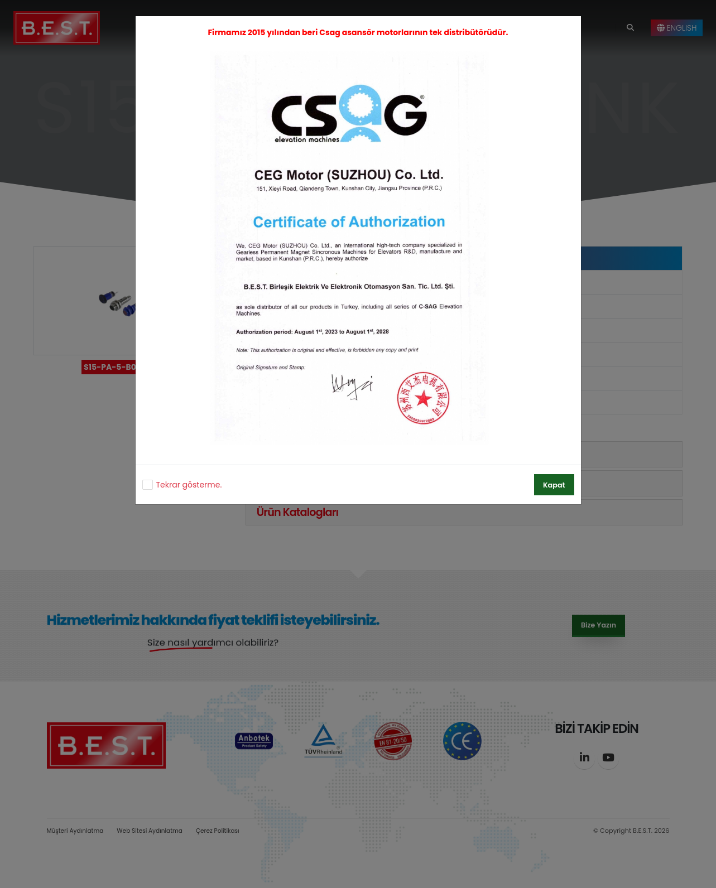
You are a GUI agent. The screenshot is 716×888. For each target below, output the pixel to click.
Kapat (554, 485)
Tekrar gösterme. (189, 484)
